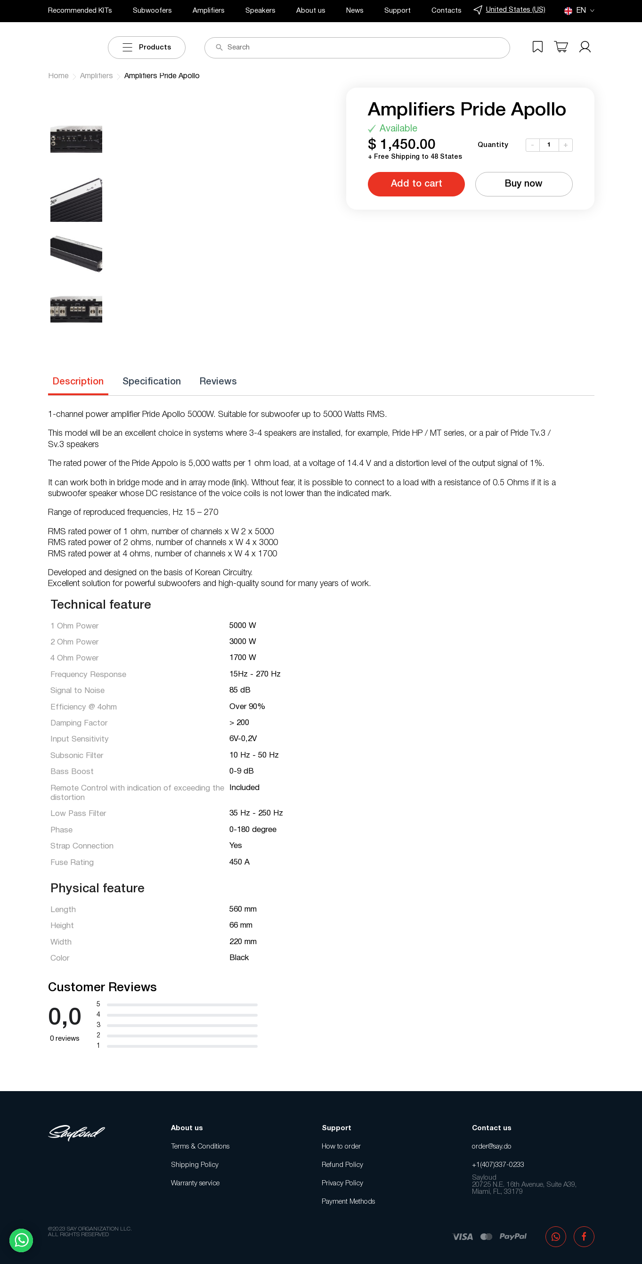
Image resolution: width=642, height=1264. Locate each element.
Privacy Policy (342, 1183)
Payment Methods (348, 1202)
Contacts (446, 11)
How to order (341, 1146)
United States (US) (509, 10)
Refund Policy (342, 1165)
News (355, 11)
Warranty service (195, 1183)
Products (146, 47)
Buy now (524, 184)
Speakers (260, 11)
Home (58, 76)
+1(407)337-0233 (498, 1165)
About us (310, 11)
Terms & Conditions (200, 1146)
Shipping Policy (195, 1165)
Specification (151, 382)
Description (78, 382)
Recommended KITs (80, 11)
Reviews (218, 382)
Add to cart (416, 184)
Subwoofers (152, 11)
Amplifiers (209, 11)
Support (397, 11)
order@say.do (492, 1146)
